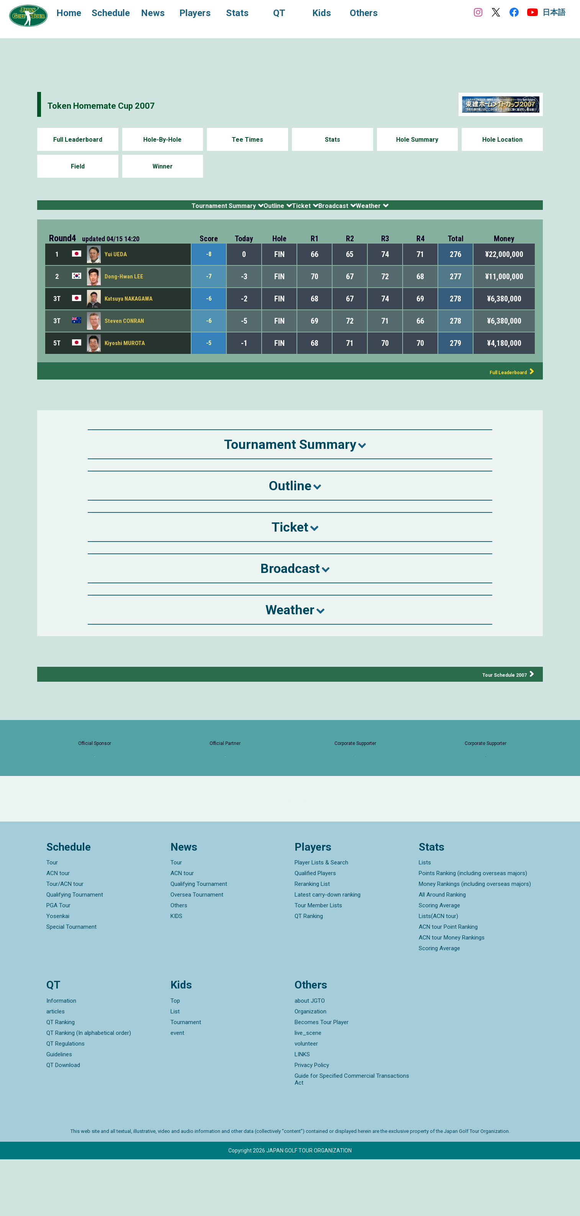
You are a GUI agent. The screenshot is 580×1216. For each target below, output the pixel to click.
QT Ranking (309, 973)
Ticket (306, 209)
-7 (209, 285)
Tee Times (247, 140)
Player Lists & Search (321, 919)
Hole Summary (417, 140)
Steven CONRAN (126, 330)
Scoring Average (439, 962)
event (177, 1089)
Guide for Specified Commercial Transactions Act (352, 1136)
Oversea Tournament (196, 951)
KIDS (176, 973)
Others (178, 962)
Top (175, 1057)
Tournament (185, 1078)
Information (61, 1057)
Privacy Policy (312, 1121)
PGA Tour (58, 962)
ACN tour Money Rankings (452, 994)
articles (55, 1068)
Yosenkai (57, 973)
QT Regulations (65, 1100)
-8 (209, 263)
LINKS (302, 1111)
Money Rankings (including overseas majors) (475, 941)
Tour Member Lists (318, 962)
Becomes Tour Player (322, 1078)
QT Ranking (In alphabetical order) (88, 1089)
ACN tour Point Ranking (448, 983)
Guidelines (59, 1111)
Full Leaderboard (78, 140)
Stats (332, 140)
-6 (209, 308)
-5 (209, 352)
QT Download (63, 1121)
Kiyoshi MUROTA (126, 352)
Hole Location (502, 140)
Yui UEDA (116, 263)
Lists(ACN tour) (438, 973)
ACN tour (58, 930)
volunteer (306, 1100)
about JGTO (310, 1057)
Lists (425, 919)
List (175, 1068)
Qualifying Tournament (74, 951)
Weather (426, 209)
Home (76, 14)
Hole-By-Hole (162, 140)
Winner (163, 166)
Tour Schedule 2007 (495, 683)
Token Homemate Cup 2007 (129, 104)
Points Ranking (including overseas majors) (473, 930)
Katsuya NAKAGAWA (131, 307)
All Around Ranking (442, 951)
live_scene (308, 1089)
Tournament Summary (172, 209)
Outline (254, 209)
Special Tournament (71, 983)
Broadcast (364, 209)
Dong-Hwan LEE (125, 285)
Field (77, 166)
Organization (310, 1068)
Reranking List (312, 941)
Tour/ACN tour (65, 941)
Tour (52, 919)
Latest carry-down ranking (327, 951)
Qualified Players (315, 930)
